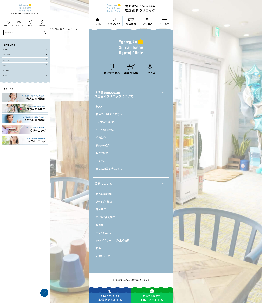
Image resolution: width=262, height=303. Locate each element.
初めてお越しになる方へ (109, 114)
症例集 (99, 225)
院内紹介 (101, 137)
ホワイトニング (104, 232)
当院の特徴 (102, 153)
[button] (131, 94)
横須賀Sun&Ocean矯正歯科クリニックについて (113, 94)
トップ (99, 106)
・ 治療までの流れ (105, 122)
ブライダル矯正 (104, 201)
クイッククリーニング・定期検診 (112, 240)
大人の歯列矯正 (104, 193)
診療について (103, 183)
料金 (98, 248)
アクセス (100, 161)
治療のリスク (103, 256)
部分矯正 (101, 209)
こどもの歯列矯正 (105, 217)
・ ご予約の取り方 (105, 130)
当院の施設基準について (109, 168)
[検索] (44, 32)
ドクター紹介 (103, 145)
